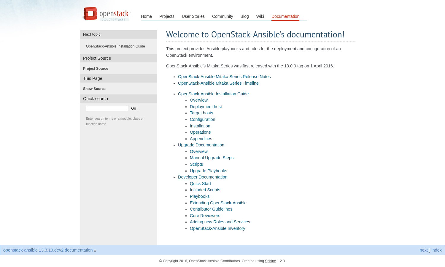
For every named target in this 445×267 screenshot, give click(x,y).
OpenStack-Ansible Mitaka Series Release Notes (224, 76)
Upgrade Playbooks (208, 170)
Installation (200, 126)
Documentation (285, 16)
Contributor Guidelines (211, 209)
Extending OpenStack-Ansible (218, 202)
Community (222, 16)
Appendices (201, 138)
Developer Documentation (202, 177)
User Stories (193, 16)
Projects (166, 16)
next (424, 250)
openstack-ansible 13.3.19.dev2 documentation (48, 250)
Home (146, 16)
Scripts (196, 164)
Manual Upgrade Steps (211, 157)
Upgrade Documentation (201, 145)
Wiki (260, 16)
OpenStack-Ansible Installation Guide (213, 93)
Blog (245, 16)
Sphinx (270, 261)
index (437, 250)
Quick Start (200, 183)
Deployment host (206, 106)
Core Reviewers (205, 215)
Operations (200, 132)
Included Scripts (205, 189)
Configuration (202, 119)
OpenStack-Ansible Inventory (217, 228)
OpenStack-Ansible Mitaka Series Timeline (218, 83)
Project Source (97, 69)
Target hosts (201, 112)
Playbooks (199, 196)
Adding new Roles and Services (220, 221)
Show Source (96, 89)
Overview (199, 100)
